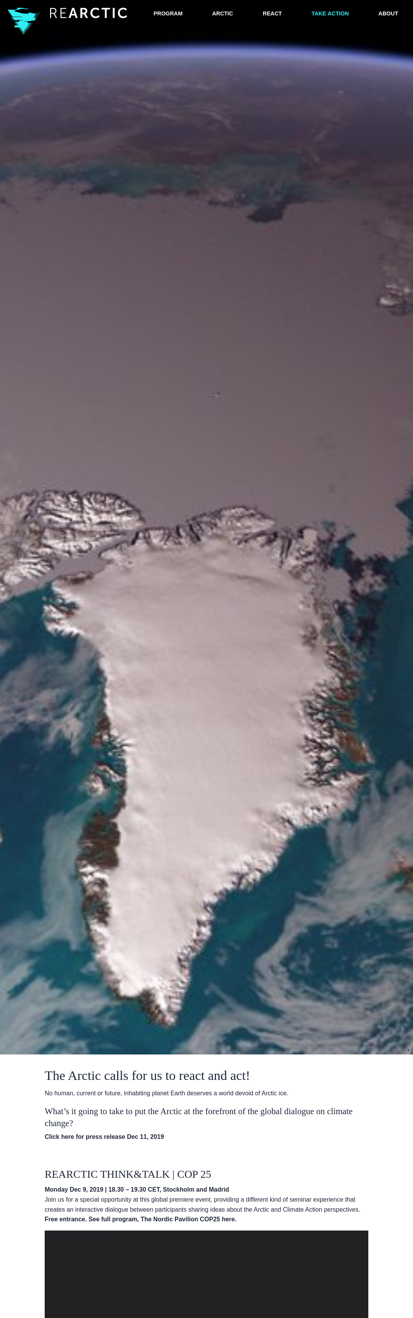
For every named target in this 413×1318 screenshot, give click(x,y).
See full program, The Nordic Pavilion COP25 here (162, 1219)
